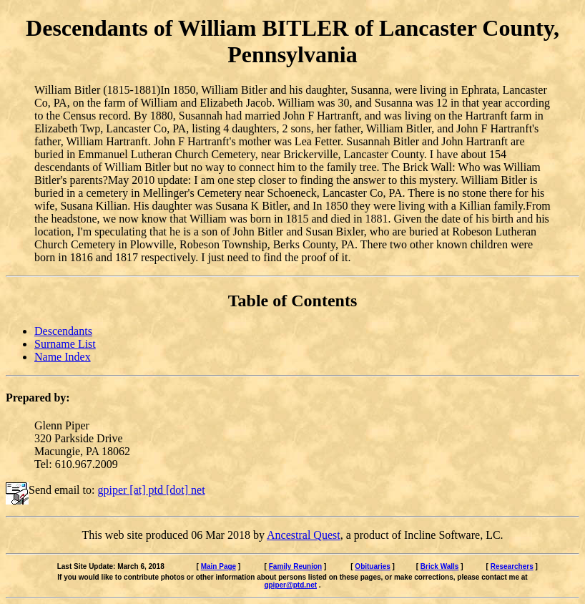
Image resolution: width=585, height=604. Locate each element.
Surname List (65, 344)
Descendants (63, 331)
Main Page (218, 566)
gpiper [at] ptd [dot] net (151, 490)
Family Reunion (295, 566)
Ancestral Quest (303, 535)
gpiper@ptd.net (290, 585)
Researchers (512, 566)
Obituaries (372, 566)
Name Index (62, 357)
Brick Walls (440, 566)
